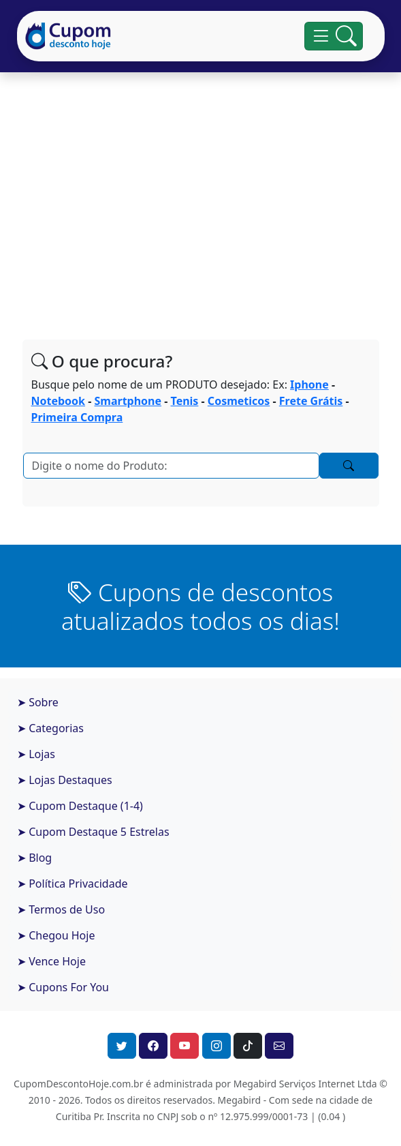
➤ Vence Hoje (51, 961)
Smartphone (128, 400)
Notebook (58, 400)
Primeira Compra (77, 417)
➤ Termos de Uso (61, 909)
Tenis (185, 400)
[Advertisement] (201, 195)
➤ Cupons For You (63, 987)
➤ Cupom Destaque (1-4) (80, 805)
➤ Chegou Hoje (56, 935)
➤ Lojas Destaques (64, 779)
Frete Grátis (311, 400)
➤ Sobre (38, 702)
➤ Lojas (36, 754)
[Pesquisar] (171, 466)
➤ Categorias (50, 728)
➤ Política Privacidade (72, 883)
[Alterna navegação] (333, 36)
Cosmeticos (239, 400)
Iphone (309, 384)
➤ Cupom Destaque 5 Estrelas (93, 831)
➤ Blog (34, 857)
